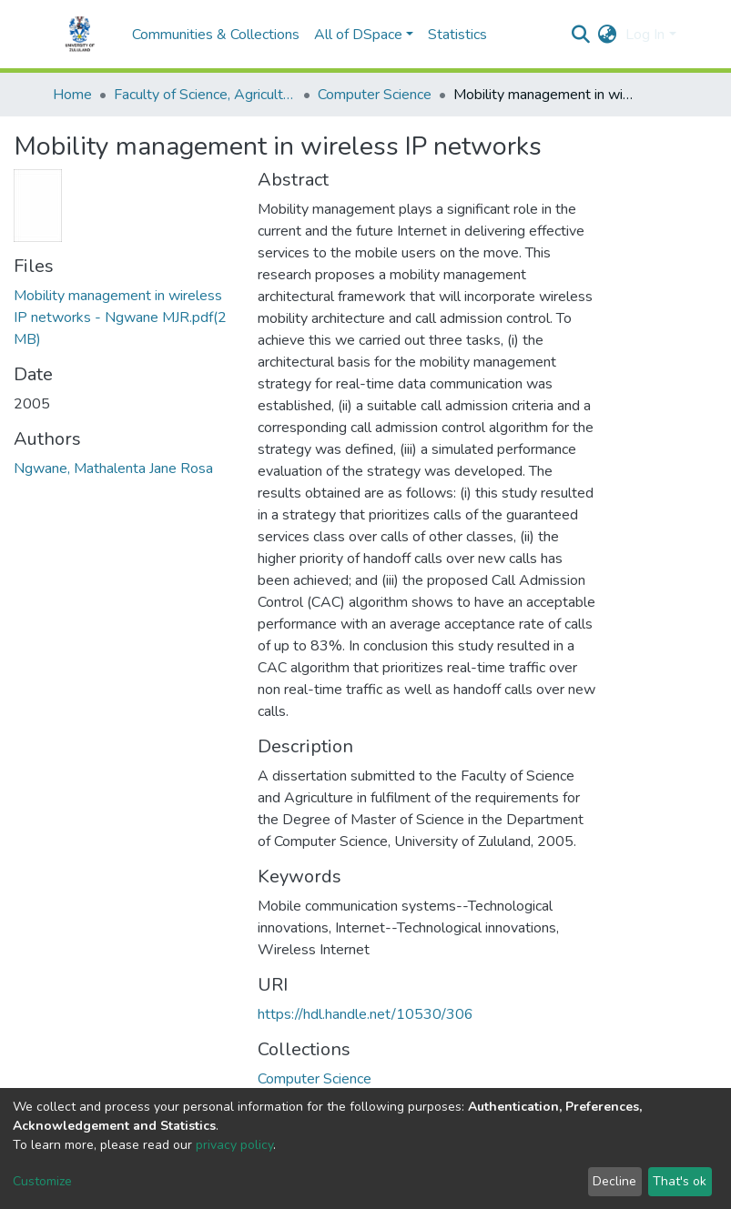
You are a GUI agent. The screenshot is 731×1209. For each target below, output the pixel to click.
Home (72, 95)
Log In (645, 35)
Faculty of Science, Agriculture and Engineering (205, 95)
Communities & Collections (216, 35)
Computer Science (374, 95)
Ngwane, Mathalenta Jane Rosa (113, 468)
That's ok (679, 1181)
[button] (607, 34)
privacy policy (234, 1145)
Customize (42, 1181)
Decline (614, 1181)
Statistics (457, 35)
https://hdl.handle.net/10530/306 (365, 1014)
